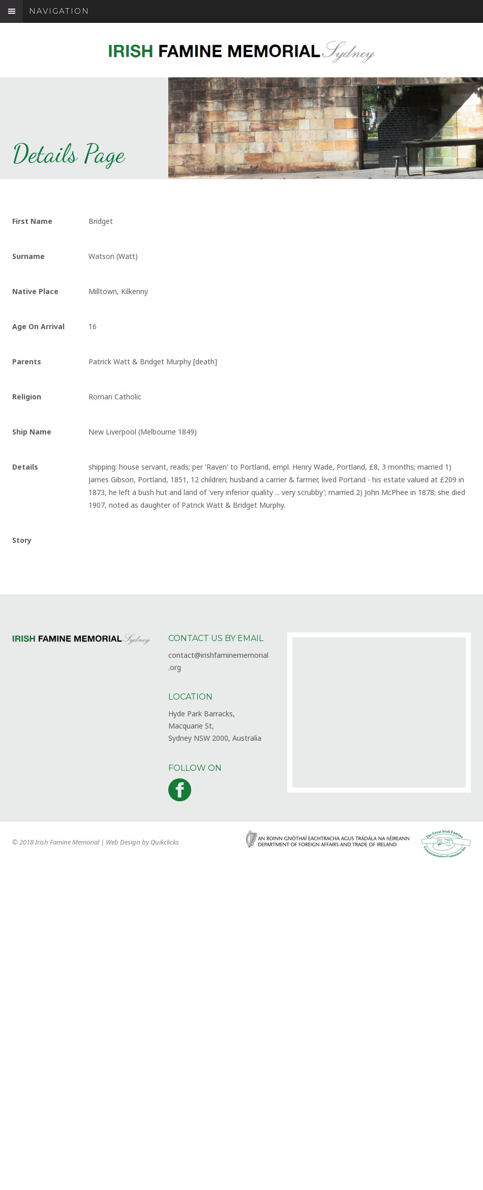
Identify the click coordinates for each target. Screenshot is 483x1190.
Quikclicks (164, 842)
